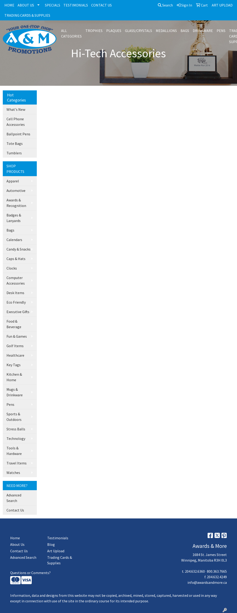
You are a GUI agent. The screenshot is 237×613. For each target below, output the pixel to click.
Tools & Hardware (14, 451)
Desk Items (15, 292)
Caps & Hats (15, 258)
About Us (17, 544)
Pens (10, 404)
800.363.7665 (217, 571)
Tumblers (14, 153)
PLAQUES (113, 30)
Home (15, 538)
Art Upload (55, 551)
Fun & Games (16, 336)
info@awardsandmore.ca (207, 582)
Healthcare (15, 355)
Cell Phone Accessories (15, 122)
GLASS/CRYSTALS (138, 30)
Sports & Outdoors (14, 417)
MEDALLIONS (166, 30)
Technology (15, 438)
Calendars (14, 239)
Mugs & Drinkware (14, 392)
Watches (13, 472)
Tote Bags (14, 143)
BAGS (185, 30)
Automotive (15, 190)
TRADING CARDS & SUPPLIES (27, 15)
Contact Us (15, 510)
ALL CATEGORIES (71, 33)
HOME (9, 5)
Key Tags (13, 364)
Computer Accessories (15, 280)
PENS (221, 30)
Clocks (11, 268)
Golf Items (15, 345)
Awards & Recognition (16, 203)
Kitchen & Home (14, 377)
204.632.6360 (195, 571)
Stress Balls (15, 429)
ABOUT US (26, 5)
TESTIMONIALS (75, 5)
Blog (51, 544)
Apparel (12, 181)
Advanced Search (13, 498)
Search (165, 5)
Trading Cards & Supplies (59, 560)
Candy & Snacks (18, 249)
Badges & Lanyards (13, 218)
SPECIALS (52, 5)
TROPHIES (94, 30)
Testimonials (57, 538)
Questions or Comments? (30, 572)
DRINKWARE (203, 30)
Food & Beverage (13, 324)
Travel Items (16, 463)
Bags (10, 230)
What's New (15, 109)
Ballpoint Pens (18, 134)
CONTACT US (101, 5)
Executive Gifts (17, 311)
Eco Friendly (16, 302)
